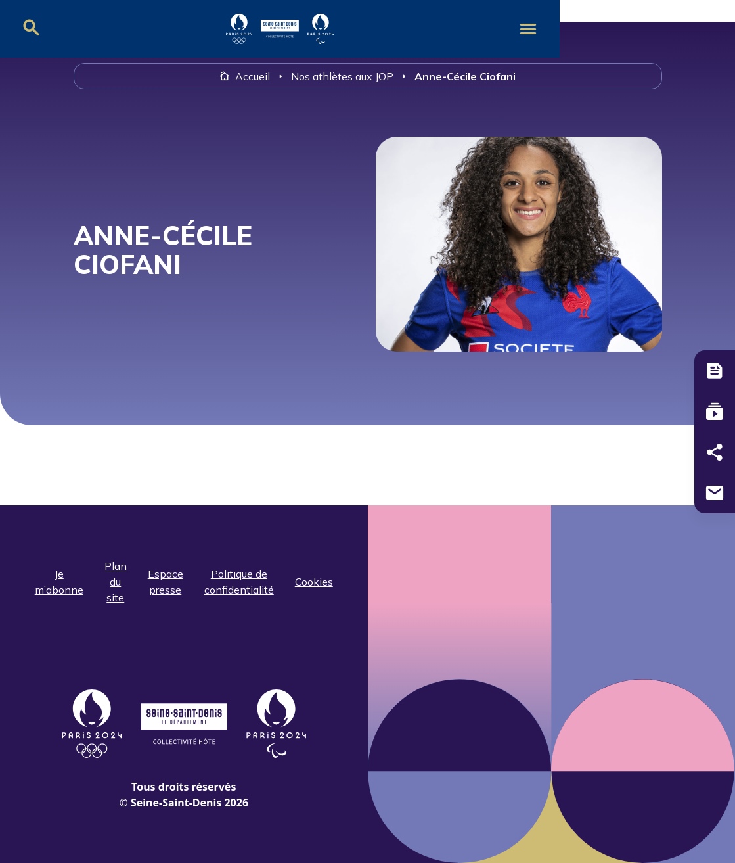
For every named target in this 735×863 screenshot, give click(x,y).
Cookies (314, 581)
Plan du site (115, 581)
